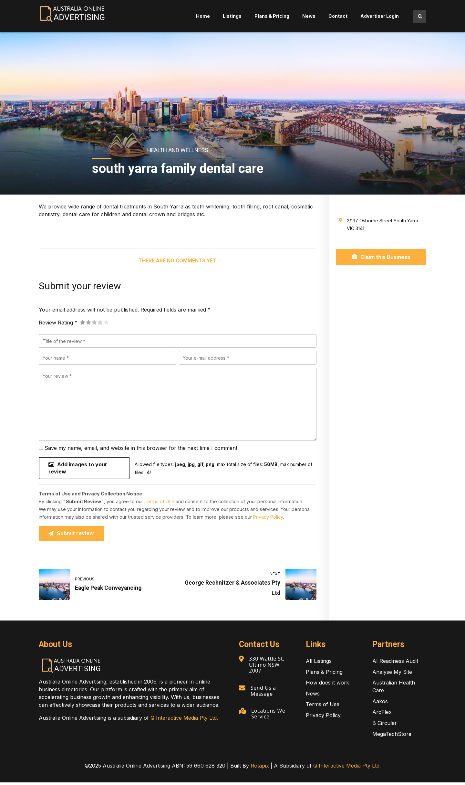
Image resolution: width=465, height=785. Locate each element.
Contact (337, 16)
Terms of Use (159, 503)
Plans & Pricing (271, 16)
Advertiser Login (379, 16)
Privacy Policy (268, 518)
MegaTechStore (391, 736)
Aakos (380, 704)
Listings (232, 16)
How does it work (327, 685)
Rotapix (260, 768)
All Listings (319, 663)
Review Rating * (58, 322)
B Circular (384, 725)
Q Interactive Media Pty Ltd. (184, 720)
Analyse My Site (392, 674)
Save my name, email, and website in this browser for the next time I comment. (142, 448)
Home (203, 16)
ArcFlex (382, 714)
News (308, 16)
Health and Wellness (177, 150)
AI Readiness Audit (395, 663)
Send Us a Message (263, 692)
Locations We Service (269, 714)
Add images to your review (77, 469)
